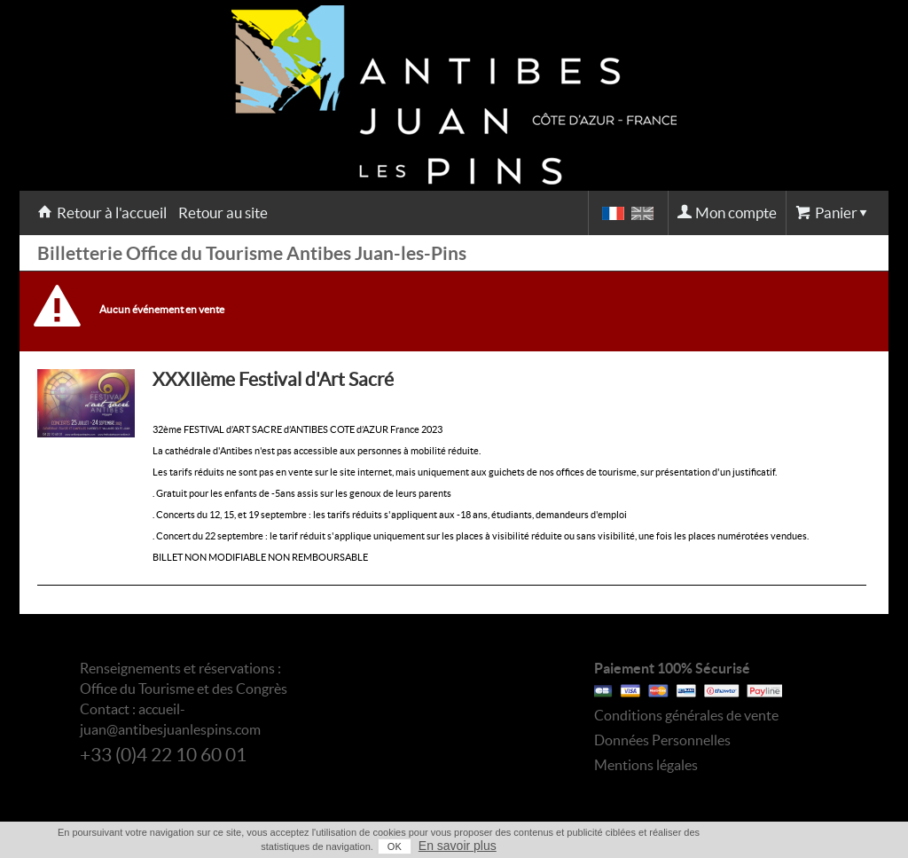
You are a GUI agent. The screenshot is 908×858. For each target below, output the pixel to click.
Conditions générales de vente (686, 715)
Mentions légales (646, 765)
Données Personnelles (662, 740)
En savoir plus (458, 845)
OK (394, 846)
